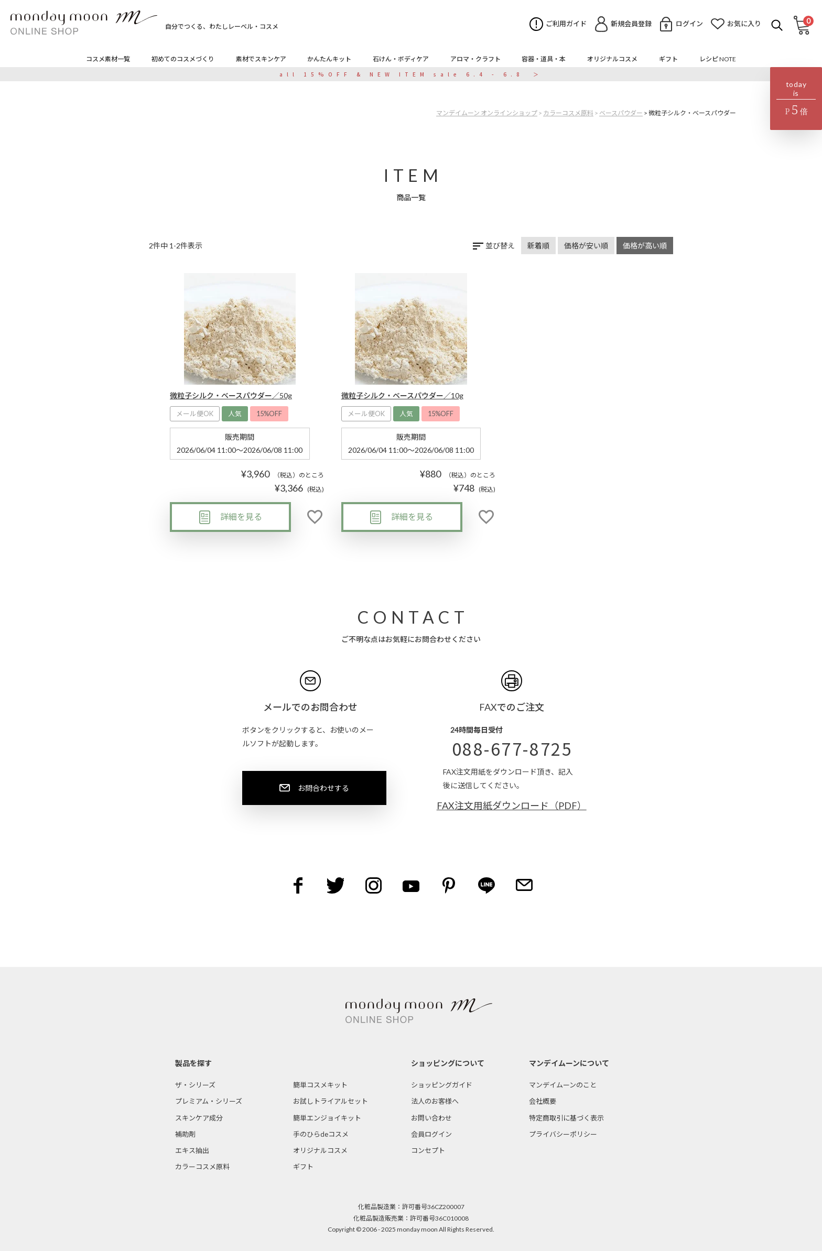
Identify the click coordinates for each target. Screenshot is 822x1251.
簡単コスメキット (320, 1085)
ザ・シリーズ (195, 1085)
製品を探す (193, 1063)
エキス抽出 (192, 1150)
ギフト (303, 1166)
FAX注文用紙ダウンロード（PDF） (512, 805)
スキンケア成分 (199, 1118)
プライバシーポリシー (563, 1134)
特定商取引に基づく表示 (566, 1118)
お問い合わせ (431, 1118)
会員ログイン (431, 1134)
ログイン (689, 23)
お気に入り (744, 23)
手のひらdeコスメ (321, 1134)
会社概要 (542, 1101)
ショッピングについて (447, 1063)
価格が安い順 (586, 245)
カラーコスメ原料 (568, 113)
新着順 (538, 245)
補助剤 (185, 1134)
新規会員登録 (631, 23)
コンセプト (428, 1150)
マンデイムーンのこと (563, 1085)
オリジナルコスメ (320, 1150)
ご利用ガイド (566, 23)
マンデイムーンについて (569, 1063)
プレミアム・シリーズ (208, 1101)
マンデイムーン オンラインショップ (486, 113)
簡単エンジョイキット (327, 1118)
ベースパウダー (621, 113)
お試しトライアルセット (330, 1101)
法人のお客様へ (435, 1101)
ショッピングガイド (441, 1085)
